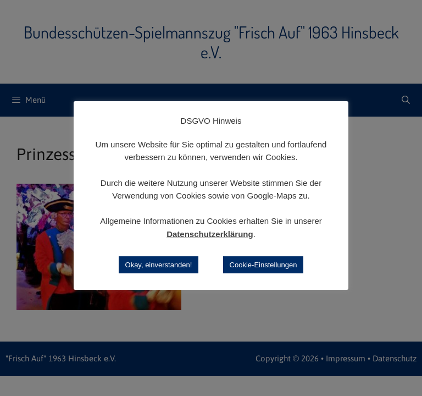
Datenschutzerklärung (209, 234)
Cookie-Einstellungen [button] (263, 265)
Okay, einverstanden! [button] (158, 265)
